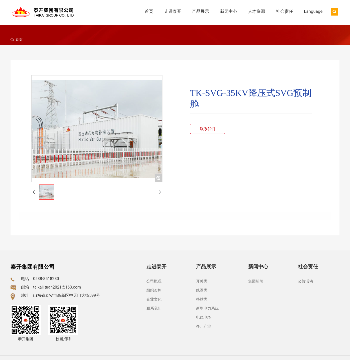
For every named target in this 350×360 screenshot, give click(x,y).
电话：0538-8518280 (40, 278)
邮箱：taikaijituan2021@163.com (51, 287)
